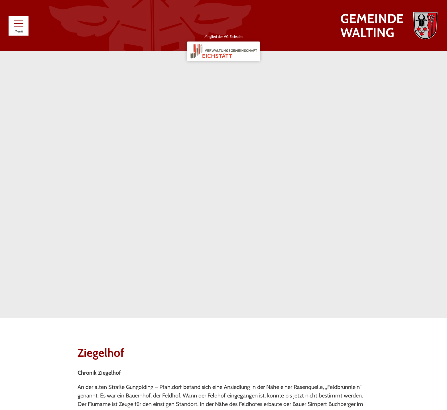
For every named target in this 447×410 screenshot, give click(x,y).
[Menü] (19, 26)
